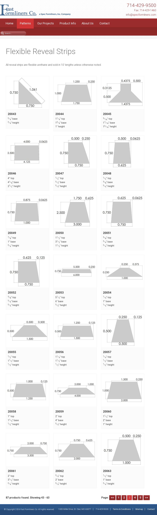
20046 (12, 173)
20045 (107, 114)
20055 (12, 352)
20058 (12, 411)
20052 (12, 292)
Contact (104, 23)
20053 (59, 292)
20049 (12, 233)
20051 (107, 233)
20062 (59, 471)
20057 (107, 352)
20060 (107, 411)
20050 (59, 233)
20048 (107, 173)
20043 (12, 114)
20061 (12, 471)
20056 (59, 352)
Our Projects (45, 23)
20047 (59, 173)
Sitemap (139, 509)
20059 (59, 411)
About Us (88, 23)
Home (9, 23)
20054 (107, 292)
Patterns (25, 23)
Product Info (68, 23)
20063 (107, 471)
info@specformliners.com (141, 14)
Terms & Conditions (122, 509)
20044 (59, 114)
